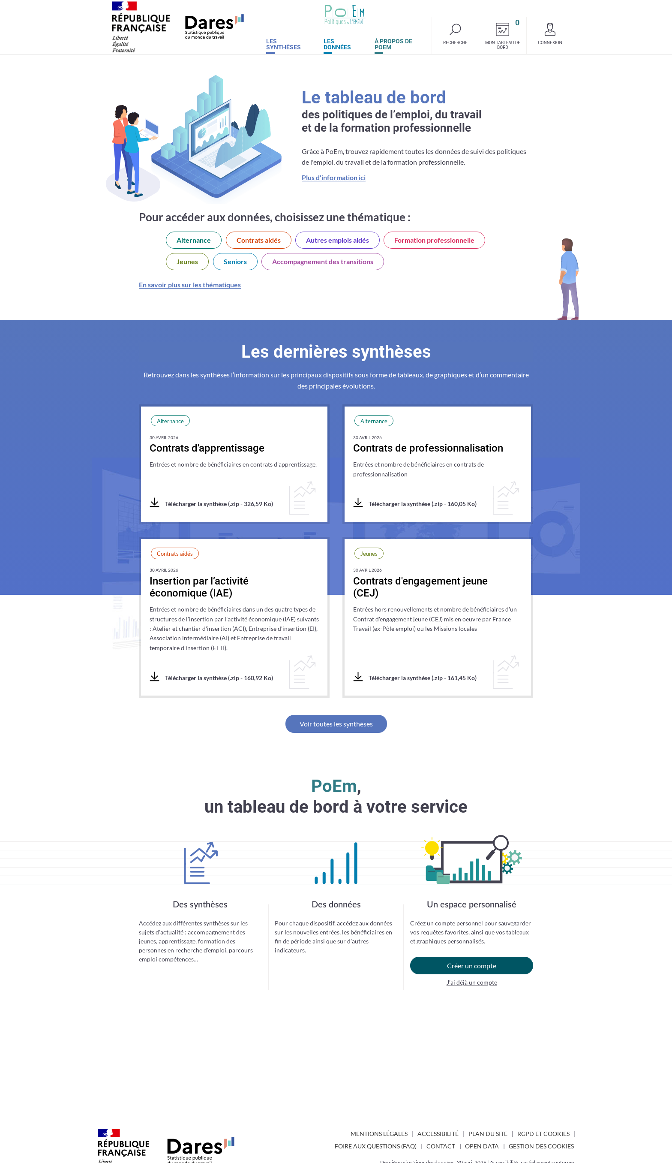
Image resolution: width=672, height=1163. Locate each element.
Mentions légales (379, 1133)
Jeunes (187, 261)
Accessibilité (438, 1133)
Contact (440, 1146)
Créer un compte (471, 965)
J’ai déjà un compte (472, 982)
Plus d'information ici (334, 177)
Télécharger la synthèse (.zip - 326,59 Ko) (211, 503)
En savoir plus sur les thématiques (190, 284)
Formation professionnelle (434, 240)
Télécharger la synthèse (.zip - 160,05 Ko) (415, 503)
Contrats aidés (259, 240)
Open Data (482, 1146)
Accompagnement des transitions (322, 261)
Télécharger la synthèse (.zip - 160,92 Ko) (211, 677)
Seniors (235, 261)
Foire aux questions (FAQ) (376, 1146)
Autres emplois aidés (337, 240)
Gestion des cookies (541, 1146)
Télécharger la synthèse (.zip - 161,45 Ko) (415, 677)
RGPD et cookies (543, 1133)
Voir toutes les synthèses (336, 724)
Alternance (194, 240)
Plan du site (487, 1133)
